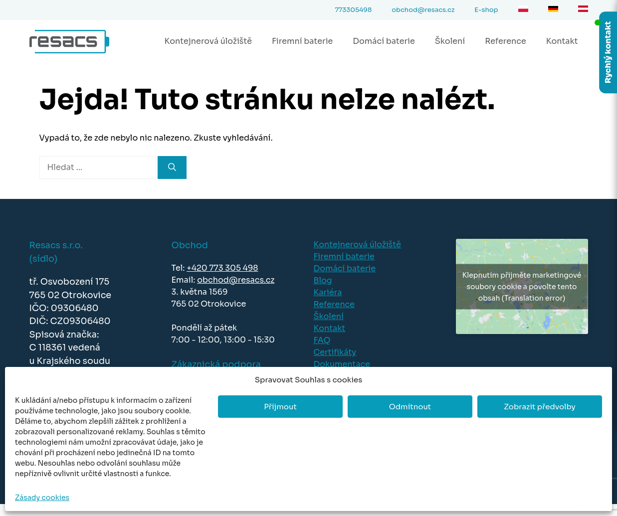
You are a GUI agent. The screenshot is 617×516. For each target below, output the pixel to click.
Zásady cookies (42, 497)
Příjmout (280, 406)
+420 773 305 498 (222, 268)
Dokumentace (342, 364)
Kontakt (562, 41)
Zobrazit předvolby (540, 406)
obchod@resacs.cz (235, 280)
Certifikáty (335, 352)
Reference (505, 41)
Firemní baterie (302, 41)
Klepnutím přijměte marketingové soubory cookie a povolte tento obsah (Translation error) (521, 286)
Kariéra (328, 292)
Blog (323, 280)
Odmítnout (410, 406)
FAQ (322, 340)
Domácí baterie (383, 41)
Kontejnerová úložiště (208, 41)
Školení (450, 41)
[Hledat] (172, 167)
